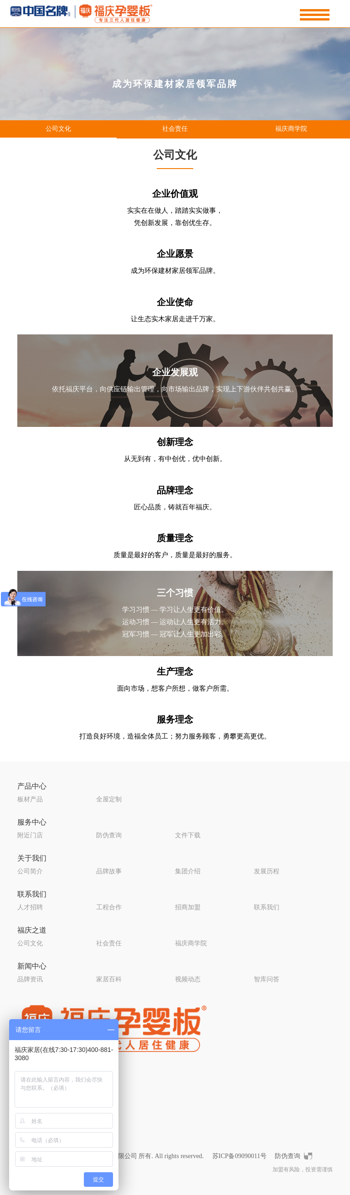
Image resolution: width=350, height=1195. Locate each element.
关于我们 (31, 858)
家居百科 (109, 979)
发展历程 (266, 871)
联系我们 (31, 894)
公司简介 (30, 871)
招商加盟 (188, 907)
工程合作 (109, 907)
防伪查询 (109, 835)
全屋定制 (109, 799)
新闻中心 (31, 966)
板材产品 (30, 799)
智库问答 (266, 979)
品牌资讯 (30, 979)
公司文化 (58, 128)
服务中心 (31, 822)
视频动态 (188, 979)
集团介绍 (188, 871)
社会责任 (175, 128)
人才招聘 (30, 907)
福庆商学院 (291, 128)
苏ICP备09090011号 (239, 1156)
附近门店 (30, 835)
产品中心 (31, 786)
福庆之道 (31, 930)
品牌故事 (109, 871)
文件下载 (188, 835)
